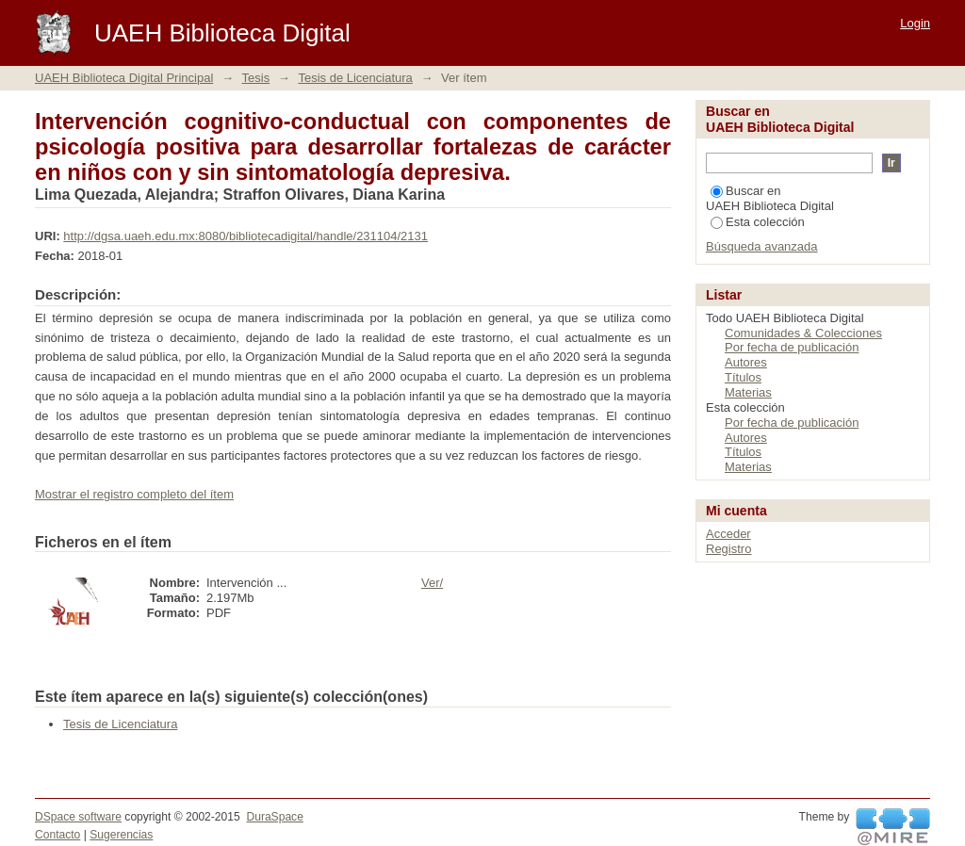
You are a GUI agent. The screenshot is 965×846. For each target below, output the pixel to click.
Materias (748, 392)
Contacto (57, 834)
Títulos (743, 377)
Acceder (728, 534)
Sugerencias (121, 834)
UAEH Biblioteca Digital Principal (124, 78)
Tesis (256, 78)
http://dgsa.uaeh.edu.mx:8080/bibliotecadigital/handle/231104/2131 (245, 236)
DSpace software (78, 816)
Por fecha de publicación (792, 347)
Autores (746, 362)
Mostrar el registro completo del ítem (134, 494)
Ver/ (432, 583)
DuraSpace (274, 816)
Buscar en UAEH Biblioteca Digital (770, 198)
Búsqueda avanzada (762, 246)
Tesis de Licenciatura (355, 78)
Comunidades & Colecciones (803, 333)
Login (915, 23)
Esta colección (758, 222)
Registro (728, 549)
